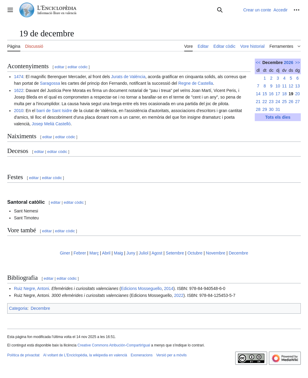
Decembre (238, 253)
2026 (288, 62)
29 (264, 109)
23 (271, 101)
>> (297, 62)
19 (290, 93)
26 (290, 101)
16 (271, 93)
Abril (106, 253)
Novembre (215, 253)
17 (278, 93)
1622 (18, 90)
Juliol (143, 253)
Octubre (194, 253)
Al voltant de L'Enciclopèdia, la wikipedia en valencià (85, 355)
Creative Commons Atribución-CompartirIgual (113, 345)
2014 (168, 288)
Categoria (18, 308)
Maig (118, 253)
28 (258, 109)
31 (278, 109)
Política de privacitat (23, 355)
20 (297, 93)
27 (297, 101)
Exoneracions (142, 355)
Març (94, 253)
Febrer (80, 253)
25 (284, 101)
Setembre (175, 253)
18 (284, 93)
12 (290, 86)
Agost (157, 253)
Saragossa (50, 83)
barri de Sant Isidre (54, 110)
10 (278, 86)
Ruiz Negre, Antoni (31, 288)
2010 (18, 110)
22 (264, 101)
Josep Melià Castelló (51, 123)
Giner (65, 253)
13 (297, 86)
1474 (18, 76)
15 (264, 93)
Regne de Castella (195, 83)
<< (258, 62)
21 (258, 101)
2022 (178, 295)
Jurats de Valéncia (128, 76)
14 (258, 93)
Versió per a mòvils (171, 355)
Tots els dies (278, 117)
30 (271, 109)
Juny (130, 253)
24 (278, 101)
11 (284, 86)
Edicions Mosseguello (141, 288)
